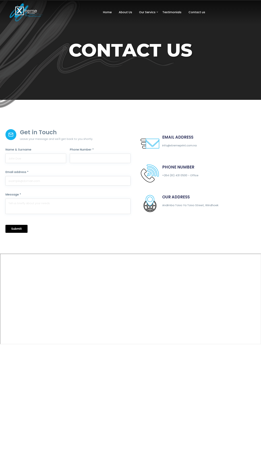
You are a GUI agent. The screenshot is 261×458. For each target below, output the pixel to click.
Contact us (196, 12)
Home (107, 12)
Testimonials (171, 12)
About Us (125, 12)
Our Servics (147, 12)
